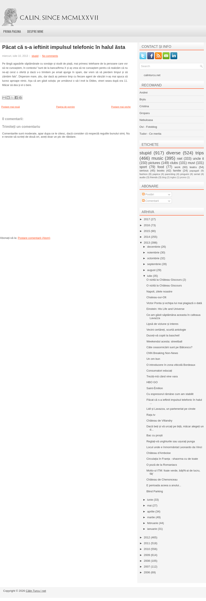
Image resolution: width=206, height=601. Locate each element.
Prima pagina (12, 31)
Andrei (143, 92)
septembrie (154, 264)
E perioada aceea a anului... (163, 485)
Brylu (142, 99)
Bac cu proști (154, 435)
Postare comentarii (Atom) (34, 237)
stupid (35, 55)
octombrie (153, 258)
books (161, 170)
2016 (147, 225)
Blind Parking (154, 491)
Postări (148, 194)
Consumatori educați (159, 370)
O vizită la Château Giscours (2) (166, 279)
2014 (147, 236)
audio (142, 177)
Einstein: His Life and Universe (165, 308)
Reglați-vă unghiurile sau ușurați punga (170, 441)
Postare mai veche (121, 106)
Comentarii (150, 200)
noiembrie (153, 252)
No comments (50, 55)
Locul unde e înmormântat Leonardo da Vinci (174, 447)
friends (154, 177)
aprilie (151, 511)
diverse (173, 152)
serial (197, 174)
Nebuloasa (146, 120)
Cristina (144, 106)
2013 (147, 242)
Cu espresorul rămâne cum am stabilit (169, 394)
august (151, 270)
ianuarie (152, 528)
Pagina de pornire (65, 106)
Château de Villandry (159, 420)
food (161, 167)
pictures (154, 163)
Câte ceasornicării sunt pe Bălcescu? (169, 347)
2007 (147, 566)
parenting (170, 174)
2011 (147, 543)
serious (143, 170)
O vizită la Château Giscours (164, 285)
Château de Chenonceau (161, 479)
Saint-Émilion (154, 388)
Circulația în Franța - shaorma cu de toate (172, 458)
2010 (147, 549)
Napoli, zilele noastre (159, 291)
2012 (147, 537)
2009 (147, 555)
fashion (143, 174)
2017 (147, 219)
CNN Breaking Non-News (162, 353)
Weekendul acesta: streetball (164, 341)
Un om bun (153, 358)
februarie (153, 523)
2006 (147, 572)
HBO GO (152, 382)
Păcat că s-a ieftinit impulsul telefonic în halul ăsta (63, 47)
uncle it (198, 158)
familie (177, 170)
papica (156, 174)
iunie (150, 499)
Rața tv (150, 414)
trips (199, 152)
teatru (193, 167)
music (157, 158)
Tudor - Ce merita (150, 133)
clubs (174, 163)
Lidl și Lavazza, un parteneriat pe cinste (170, 408)
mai (150, 505)
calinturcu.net (152, 75)
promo (183, 177)
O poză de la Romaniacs (161, 464)
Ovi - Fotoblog (148, 126)
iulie (150, 275)
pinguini (184, 174)
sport (143, 167)
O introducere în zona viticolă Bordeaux (170, 364)
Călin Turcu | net (36, 590)
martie (151, 517)
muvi (191, 163)
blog (164, 177)
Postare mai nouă (10, 106)
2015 (147, 231)
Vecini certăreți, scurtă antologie (166, 329)
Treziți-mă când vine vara (161, 376)
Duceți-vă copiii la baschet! (163, 335)
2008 (147, 560)
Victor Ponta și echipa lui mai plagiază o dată (174, 303)
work (177, 167)
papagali (194, 170)
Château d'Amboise (158, 453)
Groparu (144, 113)
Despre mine (35, 31)
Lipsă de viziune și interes (162, 323)
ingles (173, 177)
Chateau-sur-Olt (156, 297)
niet (179, 158)
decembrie (154, 246)
